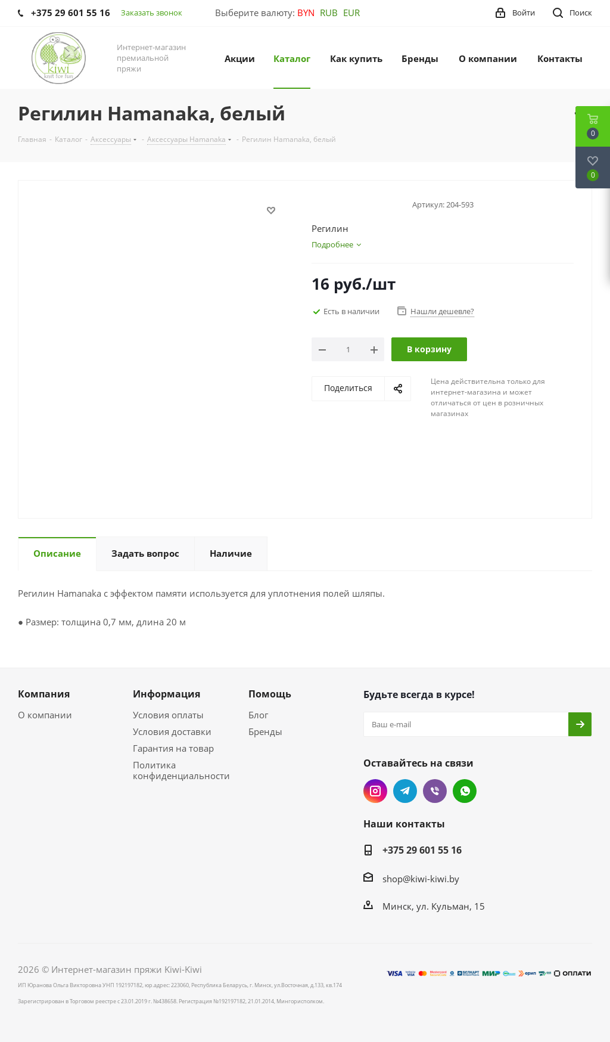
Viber (435, 791)
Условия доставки (172, 731)
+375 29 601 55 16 (422, 850)
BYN (306, 12)
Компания (44, 693)
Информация (166, 693)
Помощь (269, 693)
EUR (351, 12)
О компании (45, 715)
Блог (258, 715)
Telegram (405, 791)
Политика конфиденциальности (181, 770)
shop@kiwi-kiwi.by (420, 879)
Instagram (375, 791)
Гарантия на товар (173, 748)
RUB (329, 12)
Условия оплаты (168, 715)
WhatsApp (465, 791)
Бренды (265, 731)
